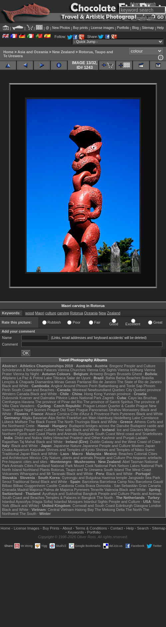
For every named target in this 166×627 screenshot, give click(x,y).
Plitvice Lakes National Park (78, 398)
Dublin (95, 442)
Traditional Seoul (26, 482)
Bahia (110, 378)
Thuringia (82, 422)
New (102, 313)
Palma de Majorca (58, 490)
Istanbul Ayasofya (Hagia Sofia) (27, 502)
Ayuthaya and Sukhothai (62, 494)
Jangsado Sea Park (144, 478)
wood (29, 313)
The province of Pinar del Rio (59, 402)
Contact (116, 528)
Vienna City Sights (102, 370)
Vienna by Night (26, 374)
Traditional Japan (16, 454)
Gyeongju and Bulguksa (81, 478)
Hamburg (104, 418)
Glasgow (141, 506)
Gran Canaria (150, 486)
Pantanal (84, 382)
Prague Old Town (61, 410)
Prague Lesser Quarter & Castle (109, 406)
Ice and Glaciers (130, 430)
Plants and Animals (62, 434)
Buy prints (80, 28)
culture (50, 313)
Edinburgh (124, 506)
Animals (16, 466)
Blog (135, 28)
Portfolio (123, 28)
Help (160, 28)
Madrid (23, 490)
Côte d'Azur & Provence (90, 414)
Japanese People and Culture (107, 446)
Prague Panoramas (92, 410)
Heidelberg (122, 418)
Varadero (27, 406)
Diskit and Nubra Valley (34, 438)
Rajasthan (10, 442)
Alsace (50, 414)
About (67, 528)
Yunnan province (117, 394)
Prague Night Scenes (29, 410)
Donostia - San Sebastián (117, 486)
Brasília (148, 378)
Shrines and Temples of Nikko (120, 450)
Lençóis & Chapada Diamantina (28, 382)
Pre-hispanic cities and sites (24, 462)
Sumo (150, 450)
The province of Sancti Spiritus (108, 402)
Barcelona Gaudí (149, 482)
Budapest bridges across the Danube (99, 426)
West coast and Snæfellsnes (139, 434)
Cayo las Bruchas (142, 398)
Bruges (110, 374)
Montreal (80, 390)
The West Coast (138, 470)
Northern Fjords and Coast (23, 434)
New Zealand (63, 52)
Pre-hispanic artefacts (144, 458)
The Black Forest (42, 422)
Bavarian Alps (44, 418)
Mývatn (150, 430)
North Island (12, 470)
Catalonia (66, 486)
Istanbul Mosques (68, 502)
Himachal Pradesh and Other (77, 438)
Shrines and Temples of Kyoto (70, 450)
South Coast (105, 434)
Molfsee (21, 422)
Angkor (57, 386)
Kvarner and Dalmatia (37, 398)
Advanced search (143, 4)
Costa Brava (85, 486)
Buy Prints (51, 528)
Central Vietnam (61, 510)
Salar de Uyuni (78, 378)
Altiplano (9, 378)
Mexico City (39, 458)
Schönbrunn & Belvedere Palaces (29, 370)
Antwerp (96, 374)
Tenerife (96, 490)
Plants (45, 470)
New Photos (61, 28)
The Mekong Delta (110, 510)
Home (8, 52)
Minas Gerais (65, 382)
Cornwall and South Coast (94, 506)
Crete (30, 426)
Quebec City (122, 390)
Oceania (91, 313)
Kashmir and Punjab (117, 438)
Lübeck (8, 422)
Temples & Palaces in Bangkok (71, 498)
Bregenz (116, 366)
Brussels (124, 374)
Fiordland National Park (54, 466)
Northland (31, 470)
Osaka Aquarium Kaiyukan (23, 450)
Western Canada (15, 394)
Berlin (61, 418)
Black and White (15, 386)
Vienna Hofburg (130, 370)
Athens (140, 422)
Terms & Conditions (91, 528)
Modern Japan (143, 446)
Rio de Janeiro (104, 382)
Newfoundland (99, 390)
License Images (26, 528)
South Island (113, 470)
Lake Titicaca (55, 378)
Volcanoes (10, 474)
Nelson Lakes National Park (140, 466)
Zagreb (108, 398)
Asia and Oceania (33, 52)
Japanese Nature (68, 446)
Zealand (113, 313)
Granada (9, 490)
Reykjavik (86, 434)
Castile (52, 486)
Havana (28, 402)
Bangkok (90, 494)
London (155, 506)
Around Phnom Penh (80, 386)
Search (143, 528)
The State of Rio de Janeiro (139, 382)
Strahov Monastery (124, 410)
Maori (39, 313)
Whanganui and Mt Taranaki (43, 474)
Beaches (126, 454)
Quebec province (147, 390)
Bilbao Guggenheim (29, 486)
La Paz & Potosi (30, 378)
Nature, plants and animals (71, 458)
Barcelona (90, 482)
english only (145, 17)
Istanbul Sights (96, 502)
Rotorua (76, 313)
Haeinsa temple (114, 478)
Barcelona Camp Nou (117, 482)
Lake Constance (145, 418)
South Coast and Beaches (33, 390)
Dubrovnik (10, 398)
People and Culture (139, 366)
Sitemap (148, 28)
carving (63, 313)
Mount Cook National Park (95, 466)
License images (102, 28)
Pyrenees (127, 414)
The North (65, 422)
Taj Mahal (27, 442)
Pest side (64, 430)
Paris (114, 414)
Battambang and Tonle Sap (120, 386)
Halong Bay (84, 510)
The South (27, 514)
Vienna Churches (72, 370)
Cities (29, 466)
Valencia (111, 490)
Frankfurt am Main (81, 418)
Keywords (76, 532)
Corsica (63, 414)
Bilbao (7, 486)
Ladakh (142, 438)
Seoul (6, 482)
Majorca (36, 490)
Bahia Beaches (128, 378)
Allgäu (27, 418)
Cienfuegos (11, 402)
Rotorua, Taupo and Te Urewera (77, 470)
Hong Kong (93, 394)
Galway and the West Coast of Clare (131, 442)
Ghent (137, 374)
